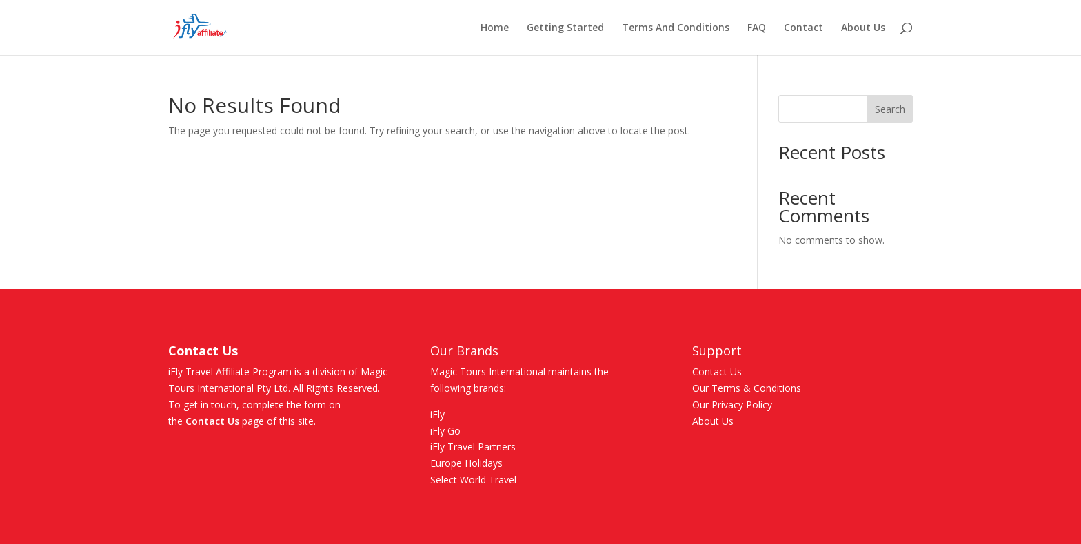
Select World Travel (473, 479)
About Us (863, 28)
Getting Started (565, 28)
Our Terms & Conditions (746, 388)
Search (890, 109)
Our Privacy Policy (732, 404)
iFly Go (445, 430)
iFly (437, 414)
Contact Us (212, 421)
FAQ (756, 28)
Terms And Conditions (675, 28)
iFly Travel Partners (473, 446)
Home (495, 28)
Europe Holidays (466, 463)
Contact (803, 28)
